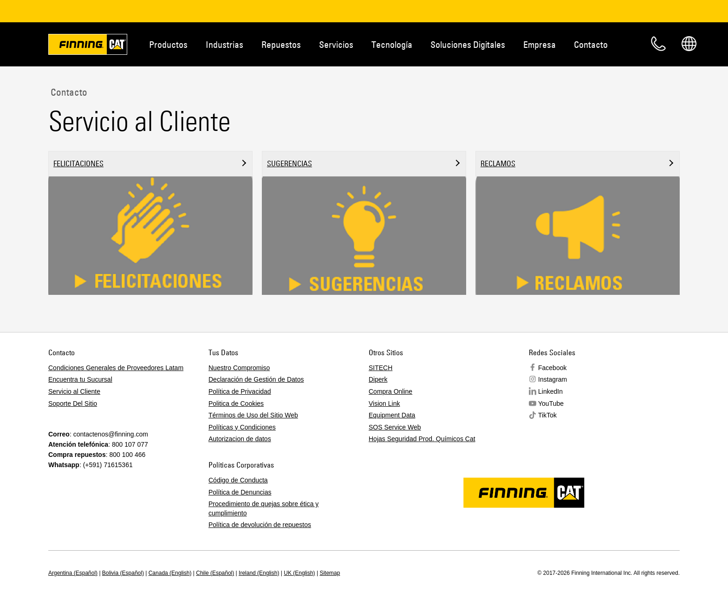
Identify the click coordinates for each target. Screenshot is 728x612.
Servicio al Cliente (74, 391)
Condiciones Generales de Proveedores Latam (115, 367)
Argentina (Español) (73, 573)
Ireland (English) (259, 573)
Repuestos (281, 44)
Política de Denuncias (239, 492)
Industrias (224, 44)
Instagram (552, 380)
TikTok (547, 415)
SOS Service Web (395, 427)
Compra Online (390, 391)
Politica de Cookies (236, 403)
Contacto (591, 44)
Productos (168, 44)
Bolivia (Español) (123, 573)
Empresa (539, 44)
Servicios (336, 44)
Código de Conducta (238, 480)
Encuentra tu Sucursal (80, 380)
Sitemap (329, 573)
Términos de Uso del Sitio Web (253, 415)
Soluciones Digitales (467, 44)
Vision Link (384, 403)
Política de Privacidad (239, 391)
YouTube (551, 403)
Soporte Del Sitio (72, 403)
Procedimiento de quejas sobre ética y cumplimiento (263, 508)
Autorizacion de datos (239, 439)
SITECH (380, 367)
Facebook (552, 367)
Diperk (378, 380)
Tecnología (391, 44)
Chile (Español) (215, 573)
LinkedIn (550, 391)
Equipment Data (392, 415)
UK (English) (299, 573)
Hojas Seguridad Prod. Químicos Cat (422, 439)
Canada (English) (170, 573)
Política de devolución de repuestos (259, 525)
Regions (689, 43)
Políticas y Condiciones (242, 427)
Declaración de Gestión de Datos (256, 380)
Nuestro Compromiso (239, 367)
